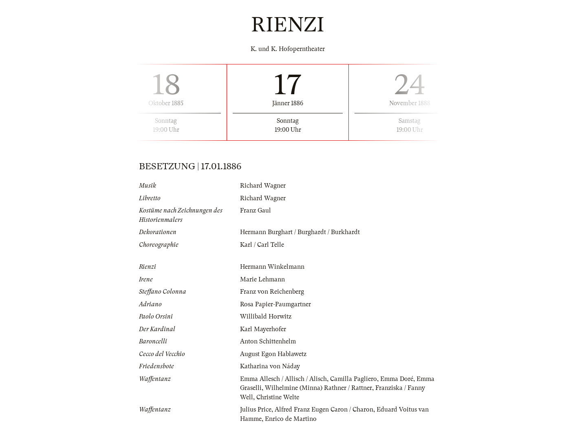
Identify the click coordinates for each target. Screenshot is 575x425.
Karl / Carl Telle (262, 244)
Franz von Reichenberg (272, 291)
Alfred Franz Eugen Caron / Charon (324, 409)
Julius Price (255, 409)
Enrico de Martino (291, 419)
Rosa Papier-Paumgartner (275, 304)
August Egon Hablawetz (273, 354)
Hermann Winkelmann (272, 266)
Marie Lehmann (262, 279)
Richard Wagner (263, 185)
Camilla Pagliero (353, 379)
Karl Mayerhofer (263, 329)
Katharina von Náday (270, 366)
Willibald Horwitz (265, 316)
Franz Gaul (255, 210)
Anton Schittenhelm (268, 341)
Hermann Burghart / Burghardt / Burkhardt (300, 232)
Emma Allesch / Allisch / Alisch (283, 379)
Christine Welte (277, 397)
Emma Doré (396, 379)
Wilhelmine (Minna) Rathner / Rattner (318, 388)
